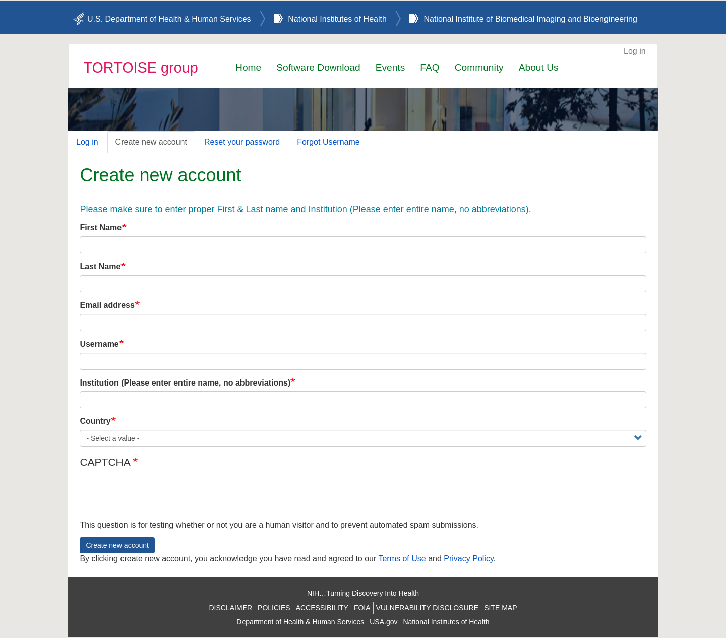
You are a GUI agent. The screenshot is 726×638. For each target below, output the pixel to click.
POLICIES (274, 608)
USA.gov (383, 622)
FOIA (362, 608)
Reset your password (242, 142)
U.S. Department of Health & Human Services (169, 19)
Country (95, 421)
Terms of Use (402, 558)
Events (390, 67)
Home (248, 67)
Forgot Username (328, 142)
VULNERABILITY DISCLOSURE (427, 608)
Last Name (100, 266)
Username (99, 344)
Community (479, 67)
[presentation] (156, 500)
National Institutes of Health (337, 19)
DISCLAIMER (230, 608)
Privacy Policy (468, 558)
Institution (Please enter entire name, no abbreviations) (185, 382)
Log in (635, 51)
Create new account (151, 142)
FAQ (429, 67)
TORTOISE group (140, 67)
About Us (539, 67)
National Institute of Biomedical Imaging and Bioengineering (530, 19)
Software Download (318, 67)
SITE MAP (500, 608)
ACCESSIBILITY (322, 608)
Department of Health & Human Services (300, 622)
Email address (107, 305)
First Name (101, 227)
